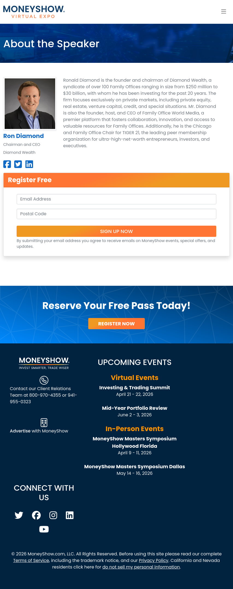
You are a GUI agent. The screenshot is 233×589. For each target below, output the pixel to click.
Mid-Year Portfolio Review (134, 408)
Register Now (116, 323)
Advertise (21, 431)
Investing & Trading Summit (134, 387)
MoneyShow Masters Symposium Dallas (134, 466)
